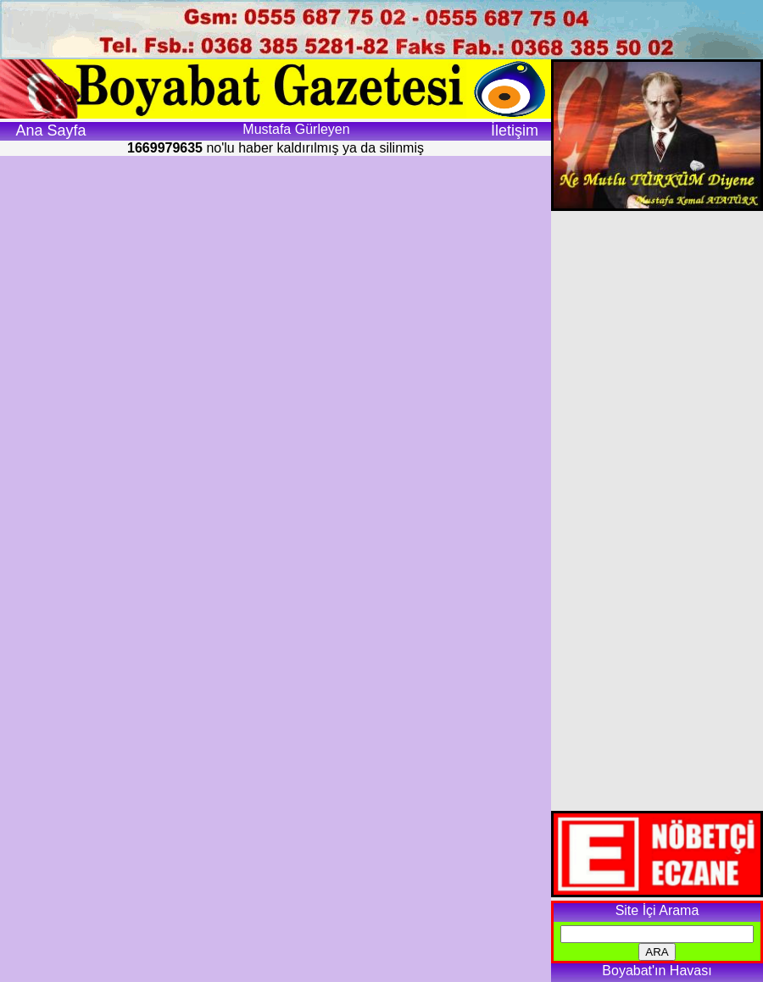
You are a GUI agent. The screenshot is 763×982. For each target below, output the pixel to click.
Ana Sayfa (50, 130)
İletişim (514, 130)
